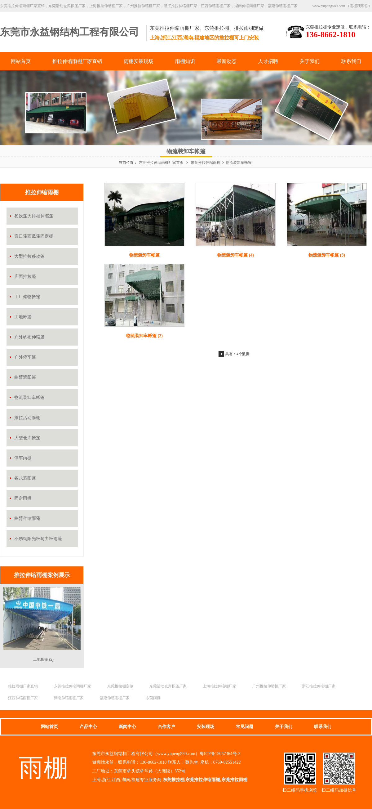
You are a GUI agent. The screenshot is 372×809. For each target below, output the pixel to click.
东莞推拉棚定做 (120, 686)
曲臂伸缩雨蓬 (27, 518)
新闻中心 (127, 726)
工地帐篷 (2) (43, 659)
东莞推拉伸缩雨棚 (205, 162)
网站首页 (21, 61)
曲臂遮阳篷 (25, 377)
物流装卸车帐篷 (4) (235, 255)
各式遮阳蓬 (25, 478)
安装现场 (205, 726)
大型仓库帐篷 (27, 438)
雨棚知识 (185, 61)
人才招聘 (268, 61)
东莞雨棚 (153, 698)
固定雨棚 (23, 498)
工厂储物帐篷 (27, 296)
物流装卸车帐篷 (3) (326, 255)
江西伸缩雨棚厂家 (23, 698)
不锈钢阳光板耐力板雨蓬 (38, 538)
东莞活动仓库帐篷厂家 (168, 686)
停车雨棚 (23, 458)
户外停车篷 (25, 357)
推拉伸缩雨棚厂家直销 (77, 61)
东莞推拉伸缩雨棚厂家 (72, 686)
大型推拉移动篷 (29, 256)
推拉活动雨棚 (27, 417)
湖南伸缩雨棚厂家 (69, 698)
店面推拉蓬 (25, 276)
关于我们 (310, 61)
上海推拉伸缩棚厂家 (219, 686)
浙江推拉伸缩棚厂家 (318, 686)
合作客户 (166, 726)
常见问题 (244, 726)
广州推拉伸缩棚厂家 (269, 686)
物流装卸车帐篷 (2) (144, 335)
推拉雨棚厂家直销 (23, 686)
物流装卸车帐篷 (239, 162)
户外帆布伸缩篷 (29, 337)
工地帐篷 (23, 317)
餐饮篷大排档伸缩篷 (33, 216)
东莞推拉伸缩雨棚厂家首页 (161, 162)
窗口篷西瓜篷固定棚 (33, 236)
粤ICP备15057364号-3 (220, 753)
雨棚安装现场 (138, 61)
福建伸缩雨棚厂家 (115, 698)
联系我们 (351, 61)
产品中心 (88, 726)
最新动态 (227, 61)
